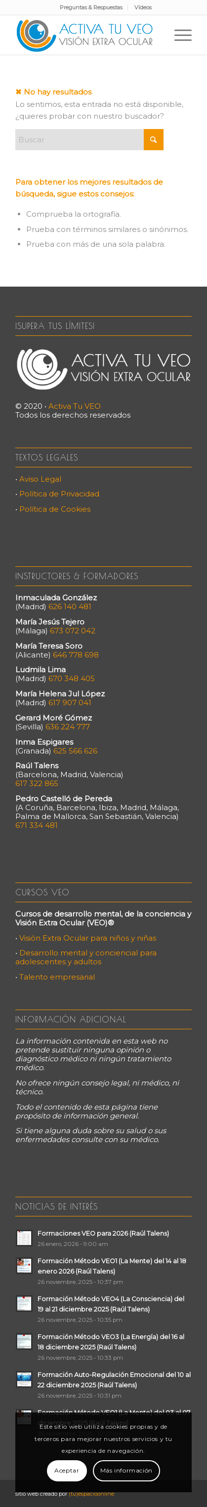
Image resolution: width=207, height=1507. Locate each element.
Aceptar (66, 1470)
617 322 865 (36, 783)
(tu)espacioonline (91, 1493)
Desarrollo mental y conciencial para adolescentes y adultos (86, 957)
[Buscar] (89, 139)
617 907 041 (69, 702)
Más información (126, 1470)
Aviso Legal (40, 479)
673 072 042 (72, 630)
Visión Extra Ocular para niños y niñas (87, 938)
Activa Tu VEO (74, 406)
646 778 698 (76, 654)
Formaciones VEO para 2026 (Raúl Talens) (103, 1233)
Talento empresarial (57, 977)
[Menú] (178, 35)
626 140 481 (69, 606)
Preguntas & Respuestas (91, 7)
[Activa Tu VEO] (85, 35)
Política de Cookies (54, 509)
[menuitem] (91, 7)
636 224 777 (67, 726)
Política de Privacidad (59, 493)
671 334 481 (36, 825)
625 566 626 (75, 750)
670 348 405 (71, 678)
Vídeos (143, 7)
